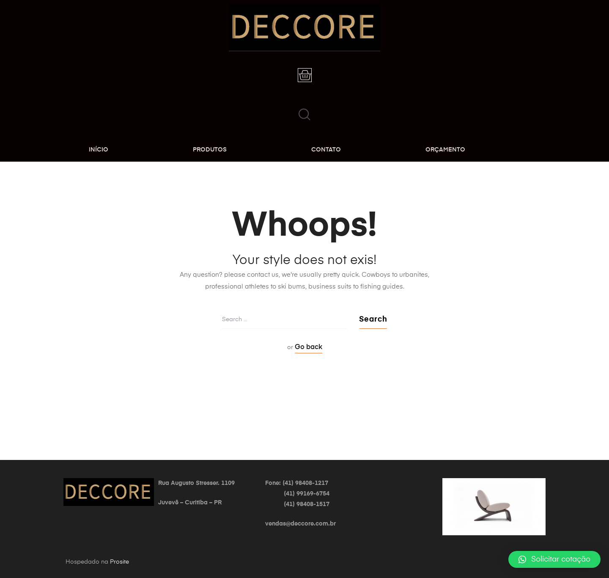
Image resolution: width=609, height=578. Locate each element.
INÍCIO (98, 150)
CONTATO (326, 150)
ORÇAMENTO (445, 150)
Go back (308, 347)
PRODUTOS (210, 150)
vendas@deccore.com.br (300, 524)
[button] (554, 559)
